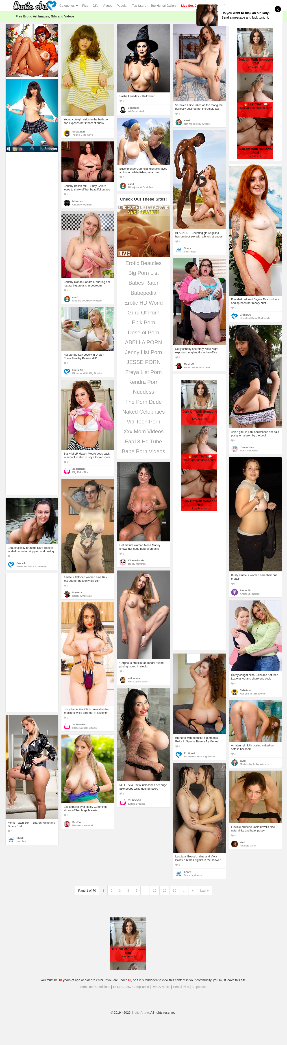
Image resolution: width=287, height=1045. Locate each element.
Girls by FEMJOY (138, 681)
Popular (122, 5)
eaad (187, 120)
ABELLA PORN (143, 342)
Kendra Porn (143, 382)
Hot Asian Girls (249, 450)
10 (155, 890)
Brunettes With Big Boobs (199, 756)
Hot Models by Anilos (197, 123)
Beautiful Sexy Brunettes (32, 566)
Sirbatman (78, 131)
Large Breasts (136, 803)
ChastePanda (136, 560)
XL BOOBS (79, 469)
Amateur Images (250, 593)
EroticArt (245, 314)
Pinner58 (245, 590)
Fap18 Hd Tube (143, 441)
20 (164, 890)
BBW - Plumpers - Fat (197, 367)
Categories (68, 5)
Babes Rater (143, 283)
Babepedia (144, 293)
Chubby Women (82, 204)
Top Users (139, 5)
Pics (85, 5)
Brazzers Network (83, 825)
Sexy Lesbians (193, 875)
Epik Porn (143, 322)
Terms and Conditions (95, 987)
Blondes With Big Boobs (87, 373)
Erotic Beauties (143, 263)
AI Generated (136, 111)
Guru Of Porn (144, 313)
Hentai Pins (181, 987)
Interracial (190, 251)
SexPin (76, 822)
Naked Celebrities (143, 412)
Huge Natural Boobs (84, 728)
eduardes (133, 108)
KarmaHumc (247, 447)
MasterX (189, 364)
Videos (107, 5)
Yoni (242, 842)
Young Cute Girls (82, 134)
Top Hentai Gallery (163, 5)
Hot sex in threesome (253, 693)
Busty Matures (137, 563)
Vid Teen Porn (143, 422)
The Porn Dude (143, 402)
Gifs (95, 5)
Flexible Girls (248, 845)
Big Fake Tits (80, 472)
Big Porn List (143, 273)
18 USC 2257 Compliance (131, 987)
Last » (204, 890)
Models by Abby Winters (87, 300)
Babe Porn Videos (143, 451)
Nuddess (143, 392)
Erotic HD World (143, 303)
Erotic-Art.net (140, 1012)
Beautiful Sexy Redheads (255, 318)
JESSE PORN (143, 362)
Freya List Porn (143, 372)
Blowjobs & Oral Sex (140, 187)
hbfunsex (78, 201)
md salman (134, 678)
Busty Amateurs (82, 595)
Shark (187, 248)
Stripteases (199, 987)
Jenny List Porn (143, 352)
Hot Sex (21, 841)
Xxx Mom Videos (143, 431)
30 (174, 890)
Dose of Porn (143, 332)
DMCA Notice (161, 987)
